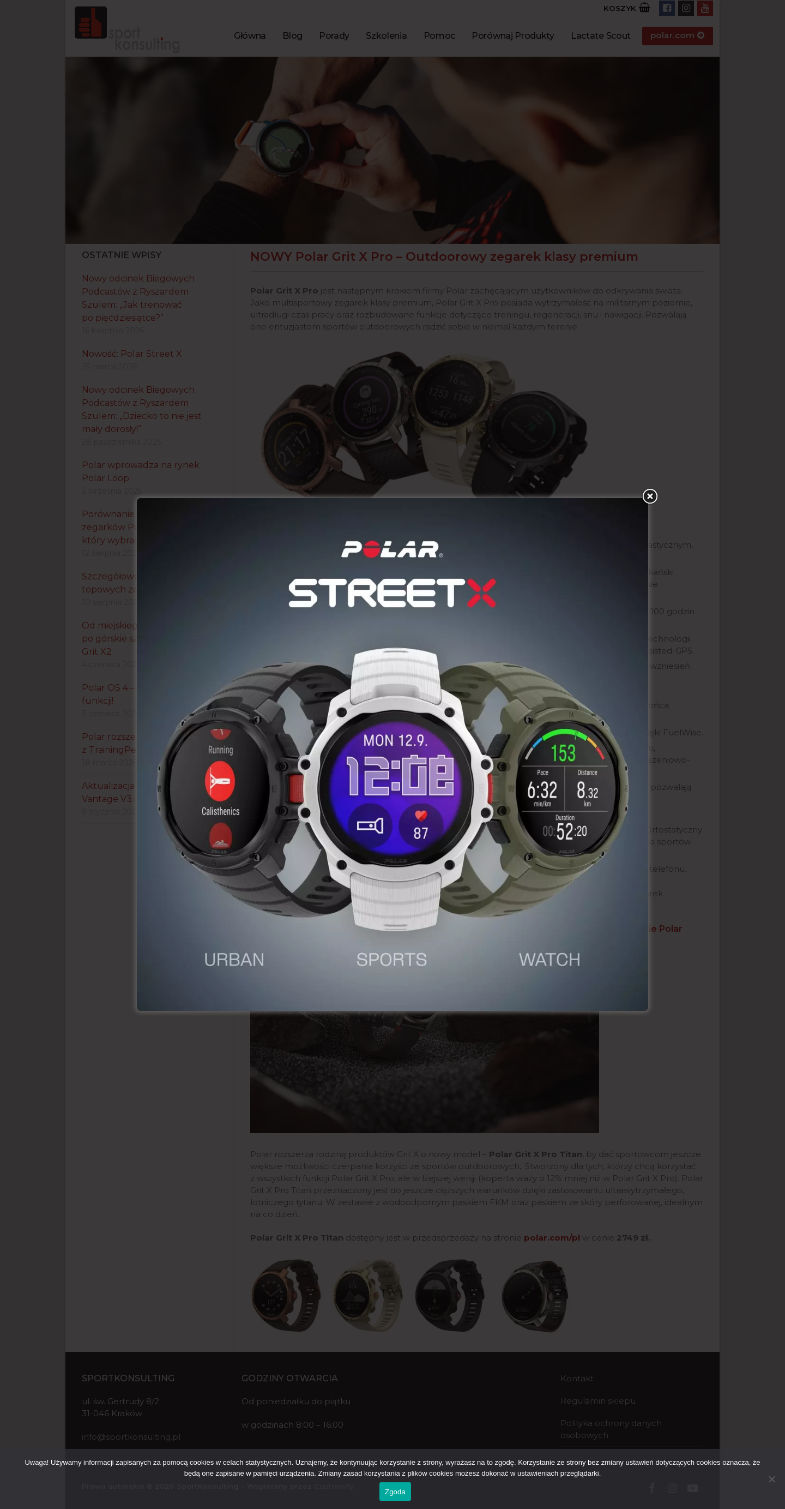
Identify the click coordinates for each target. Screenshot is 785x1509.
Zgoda (395, 1492)
